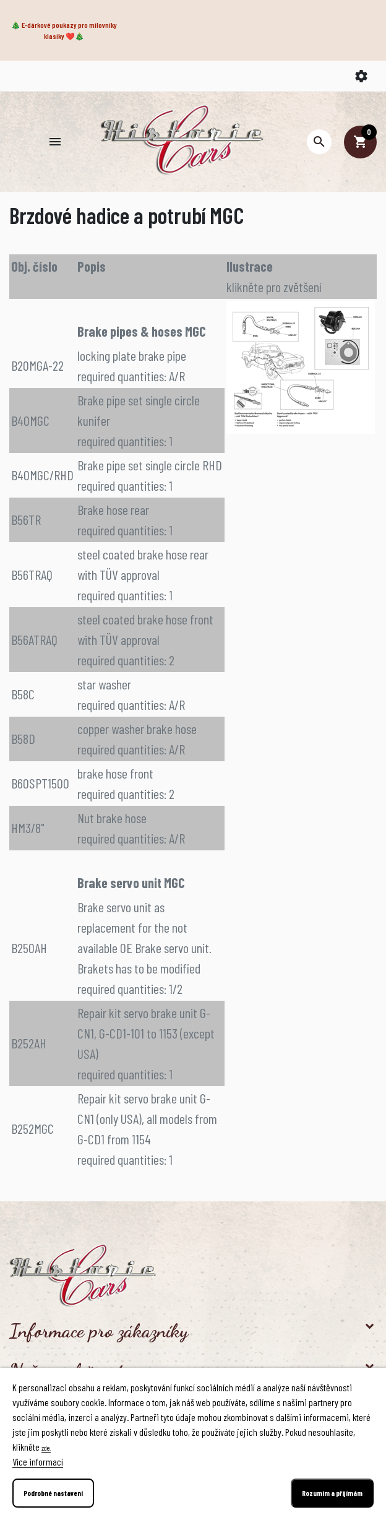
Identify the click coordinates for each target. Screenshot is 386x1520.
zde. (46, 1447)
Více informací (37, 1461)
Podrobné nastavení (53, 1492)
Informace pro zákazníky (98, 1330)
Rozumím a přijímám (332, 1492)
